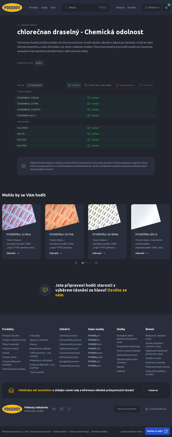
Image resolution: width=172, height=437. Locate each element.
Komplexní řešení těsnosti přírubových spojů (127, 338)
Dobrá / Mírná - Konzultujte (97, 85)
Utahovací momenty (155, 362)
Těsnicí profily (37, 372)
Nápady (120, 367)
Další (53, 7)
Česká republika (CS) (155, 409)
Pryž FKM (21, 145)
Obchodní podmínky (99, 432)
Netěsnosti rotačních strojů (156, 337)
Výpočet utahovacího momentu (127, 361)
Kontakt (132, 7)
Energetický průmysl (69, 361)
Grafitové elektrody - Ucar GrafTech (42, 366)
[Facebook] (54, 409)
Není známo (146, 85)
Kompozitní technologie (128, 346)
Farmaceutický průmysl (71, 344)
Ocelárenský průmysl (70, 366)
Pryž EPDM (22, 128)
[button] (83, 262)
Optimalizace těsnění (127, 355)
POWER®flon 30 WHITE (29, 109)
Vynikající (74, 85)
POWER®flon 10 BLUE (28, 98)
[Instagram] (69, 409)
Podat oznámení (60, 432)
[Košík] (166, 7)
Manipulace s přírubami (41, 360)
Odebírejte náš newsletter (35, 390)
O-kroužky (35, 335)
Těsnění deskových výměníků (11, 363)
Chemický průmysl (68, 335)
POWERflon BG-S (146, 234)
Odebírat (153, 390)
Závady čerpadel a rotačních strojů (154, 345)
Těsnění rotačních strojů (14, 340)
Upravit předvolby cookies (131, 432)
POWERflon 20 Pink (61, 234)
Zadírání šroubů (153, 358)
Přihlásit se (151, 7)
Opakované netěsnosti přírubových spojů (156, 352)
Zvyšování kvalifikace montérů (156, 373)
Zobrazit (12, 253)
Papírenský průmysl (69, 348)
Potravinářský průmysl (70, 340)
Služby (44, 7)
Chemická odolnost (27, 25)
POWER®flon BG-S (26, 115)
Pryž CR (21, 134)
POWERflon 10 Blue (18, 234)
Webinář (121, 371)
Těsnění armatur (10, 348)
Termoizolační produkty (13, 369)
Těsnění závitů (9, 357)
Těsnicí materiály (10, 344)
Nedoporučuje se (125, 85)
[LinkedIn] (61, 409)
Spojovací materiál (39, 340)
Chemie (5, 353)
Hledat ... (86, 7)
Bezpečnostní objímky (40, 348)
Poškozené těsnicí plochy (158, 367)
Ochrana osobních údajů (79, 432)
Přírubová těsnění (10, 335)
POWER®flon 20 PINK (27, 103)
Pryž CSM (21, 139)
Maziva (33, 344)
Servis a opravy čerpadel (128, 350)
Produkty (33, 7)
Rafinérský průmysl (69, 357)
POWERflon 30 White (105, 234)
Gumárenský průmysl (70, 353)
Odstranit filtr (35, 85)
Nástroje (120, 7)
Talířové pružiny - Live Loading (40, 354)
